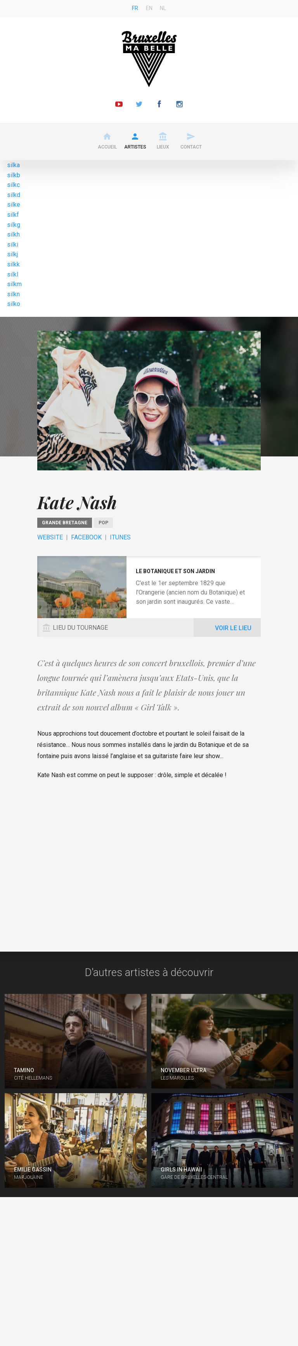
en (149, 8)
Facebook (86, 537)
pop (103, 522)
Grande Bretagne (64, 522)
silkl (12, 274)
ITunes (120, 537)
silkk (13, 264)
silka (13, 165)
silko (13, 304)
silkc (13, 184)
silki (12, 244)
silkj (12, 254)
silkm (14, 284)
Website (50, 537)
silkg (13, 224)
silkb (13, 175)
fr (135, 8)
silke (13, 204)
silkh (13, 234)
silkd (13, 195)
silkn (13, 294)
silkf (13, 214)
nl (163, 8)
